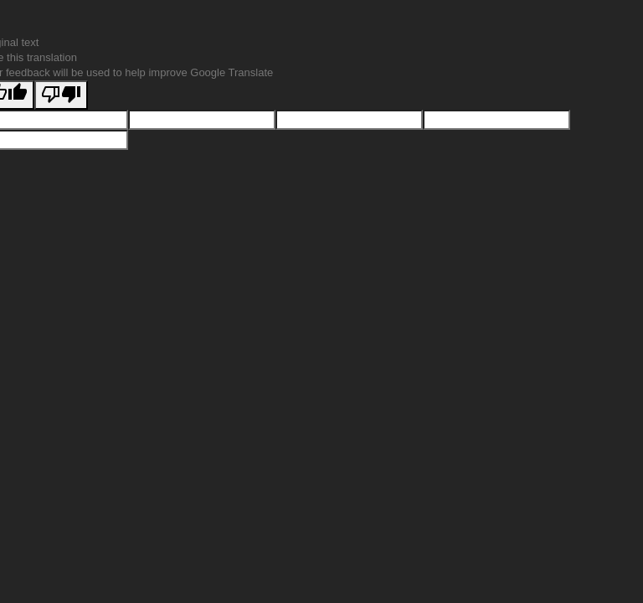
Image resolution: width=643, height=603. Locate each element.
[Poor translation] (61, 95)
